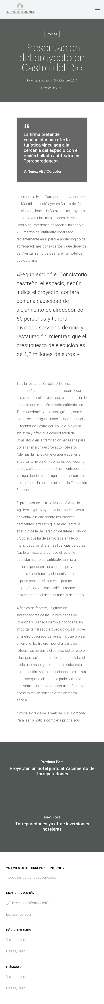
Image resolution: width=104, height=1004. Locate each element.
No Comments (52, 87)
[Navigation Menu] (97, 9)
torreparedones (40, 80)
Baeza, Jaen (15, 951)
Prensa (52, 34)
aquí (76, 720)
